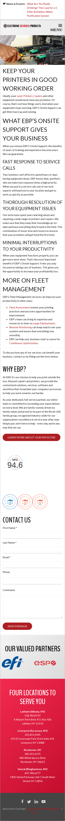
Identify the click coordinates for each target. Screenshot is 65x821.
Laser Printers (24, 95)
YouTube (43, 801)
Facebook (22, 801)
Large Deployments (44, 323)
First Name (9, 527)
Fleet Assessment (19, 307)
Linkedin (36, 801)
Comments (9, 589)
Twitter (29, 801)
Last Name (9, 542)
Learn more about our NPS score (31, 437)
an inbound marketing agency (44, 808)
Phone (6, 571)
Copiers (37, 95)
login (33, 812)
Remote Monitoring (20, 327)
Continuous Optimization (23, 343)
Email (6, 557)
